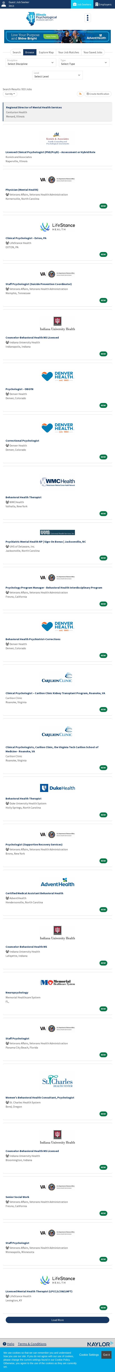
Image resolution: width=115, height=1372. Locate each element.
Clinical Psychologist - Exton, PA (26, 238)
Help (8, 1344)
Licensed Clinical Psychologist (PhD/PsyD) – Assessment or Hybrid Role (50, 152)
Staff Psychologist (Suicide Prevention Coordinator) (39, 284)
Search (17, 52)
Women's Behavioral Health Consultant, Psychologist (40, 1097)
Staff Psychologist (17, 1038)
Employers (103, 4)
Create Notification (98, 93)
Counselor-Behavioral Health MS (26, 946)
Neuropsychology (17, 992)
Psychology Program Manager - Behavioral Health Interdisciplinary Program (54, 587)
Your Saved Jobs (93, 52)
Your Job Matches (68, 52)
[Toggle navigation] (88, 17)
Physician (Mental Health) (22, 189)
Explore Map (46, 52)
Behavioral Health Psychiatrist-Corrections (33, 639)
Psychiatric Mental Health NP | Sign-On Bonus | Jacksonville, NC (46, 541)
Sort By (9, 93)
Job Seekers (82, 4)
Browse (29, 52)
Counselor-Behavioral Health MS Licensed (32, 337)
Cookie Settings (89, 1354)
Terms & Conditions (32, 1344)
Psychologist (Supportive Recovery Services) (34, 844)
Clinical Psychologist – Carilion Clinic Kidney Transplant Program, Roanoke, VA (55, 693)
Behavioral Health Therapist (23, 497)
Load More (57, 1320)
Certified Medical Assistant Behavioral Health (34, 893)
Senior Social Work (17, 1197)
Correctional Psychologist (22, 440)
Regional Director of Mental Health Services (34, 107)
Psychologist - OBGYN (19, 389)
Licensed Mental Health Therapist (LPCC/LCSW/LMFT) (39, 1291)
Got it (106, 1354)
